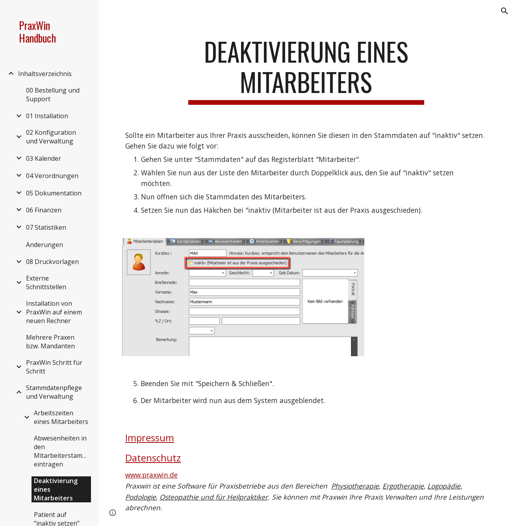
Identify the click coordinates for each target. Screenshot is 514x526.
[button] (504, 11)
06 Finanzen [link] (43, 210)
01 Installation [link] (47, 116)
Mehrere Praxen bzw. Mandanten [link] (50, 341)
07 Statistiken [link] (46, 227)
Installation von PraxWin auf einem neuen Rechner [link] (54, 312)
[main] (306, 70)
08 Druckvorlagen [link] (52, 261)
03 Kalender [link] (43, 158)
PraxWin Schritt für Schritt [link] (54, 366)
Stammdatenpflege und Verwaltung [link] (54, 392)
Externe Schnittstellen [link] (46, 282)
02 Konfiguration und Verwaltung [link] (51, 136)
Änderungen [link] (44, 244)
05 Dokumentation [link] (54, 193)
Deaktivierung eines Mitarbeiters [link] (56, 489)
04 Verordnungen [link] (52, 175)
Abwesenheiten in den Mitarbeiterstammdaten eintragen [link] (62, 451)
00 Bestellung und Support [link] (53, 94)
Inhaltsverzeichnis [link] (45, 73)
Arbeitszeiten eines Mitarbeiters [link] (61, 417)
